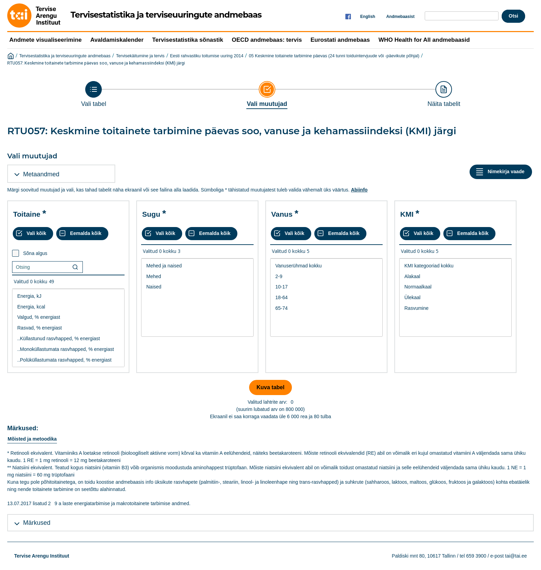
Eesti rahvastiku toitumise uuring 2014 (207, 55)
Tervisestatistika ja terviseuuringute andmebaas (65, 55)
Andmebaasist (400, 16)
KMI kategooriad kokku (455, 266)
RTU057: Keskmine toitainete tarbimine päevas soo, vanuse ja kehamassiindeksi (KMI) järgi (96, 63)
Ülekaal (455, 297)
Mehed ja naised (197, 266)
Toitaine (26, 214)
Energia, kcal (68, 307)
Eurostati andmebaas (340, 40)
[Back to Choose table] (94, 94)
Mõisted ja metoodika (32, 439)
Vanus (282, 214)
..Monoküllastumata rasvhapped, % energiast (68, 349)
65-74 (326, 308)
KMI (407, 214)
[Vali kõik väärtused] (33, 233)
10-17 (326, 287)
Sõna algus (35, 253)
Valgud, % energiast (68, 317)
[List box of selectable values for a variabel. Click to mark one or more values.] (68, 328)
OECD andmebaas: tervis (267, 40)
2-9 (326, 276)
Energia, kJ (68, 296)
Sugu (151, 214)
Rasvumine (455, 308)
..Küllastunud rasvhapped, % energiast (68, 338)
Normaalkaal (455, 287)
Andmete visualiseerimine (45, 40)
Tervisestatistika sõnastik (187, 40)
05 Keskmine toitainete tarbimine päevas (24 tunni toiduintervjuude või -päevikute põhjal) (334, 55)
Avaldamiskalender (117, 40)
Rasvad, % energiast (68, 328)
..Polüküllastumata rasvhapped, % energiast (68, 360)
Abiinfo (359, 190)
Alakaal (455, 276)
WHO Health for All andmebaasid (424, 40)
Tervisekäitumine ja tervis (140, 55)
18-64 (326, 297)
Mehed (197, 276)
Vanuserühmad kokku (326, 266)
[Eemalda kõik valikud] (82, 233)
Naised (197, 287)
